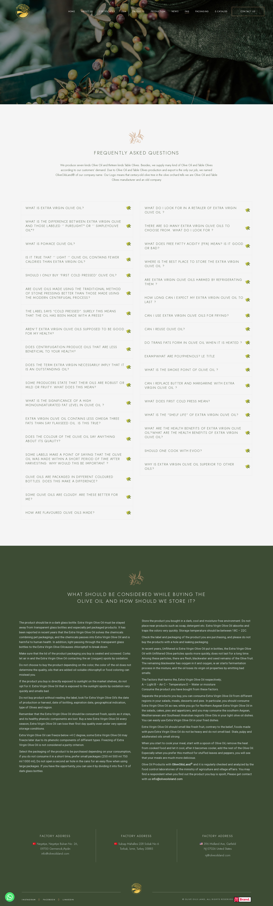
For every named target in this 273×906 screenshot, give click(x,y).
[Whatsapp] (9, 897)
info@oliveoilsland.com (167, 779)
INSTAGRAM (29, 899)
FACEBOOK (49, 899)
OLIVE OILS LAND (195, 899)
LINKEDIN (68, 899)
